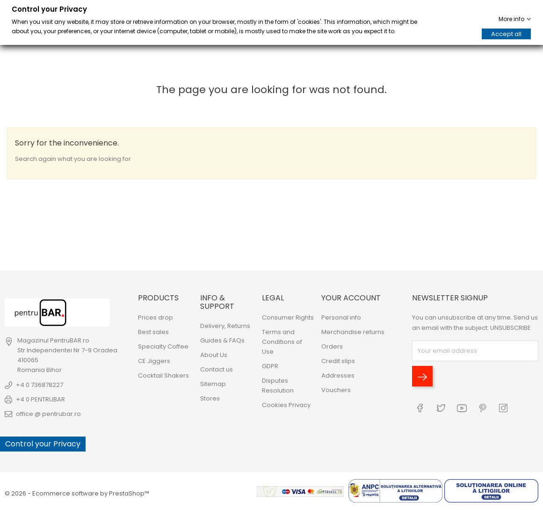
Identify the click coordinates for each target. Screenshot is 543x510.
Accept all (506, 33)
